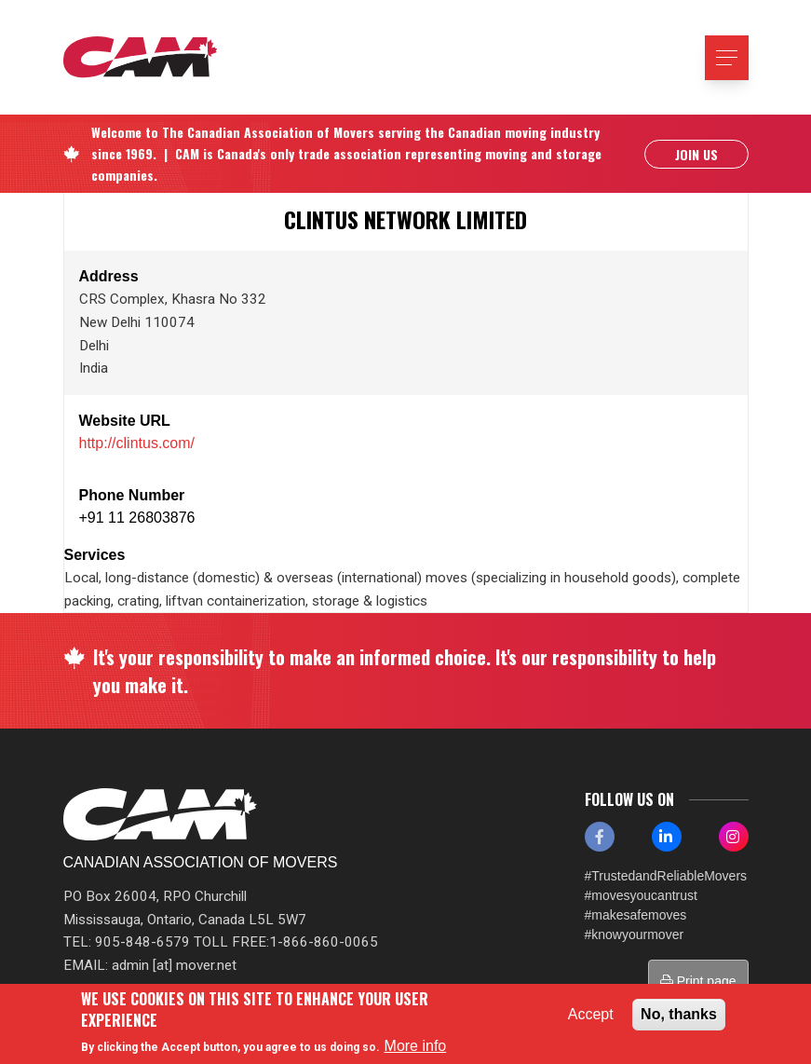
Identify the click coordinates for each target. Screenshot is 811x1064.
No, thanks (679, 1014)
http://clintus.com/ (137, 443)
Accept (591, 1014)
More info (416, 1046)
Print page (698, 981)
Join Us (696, 155)
